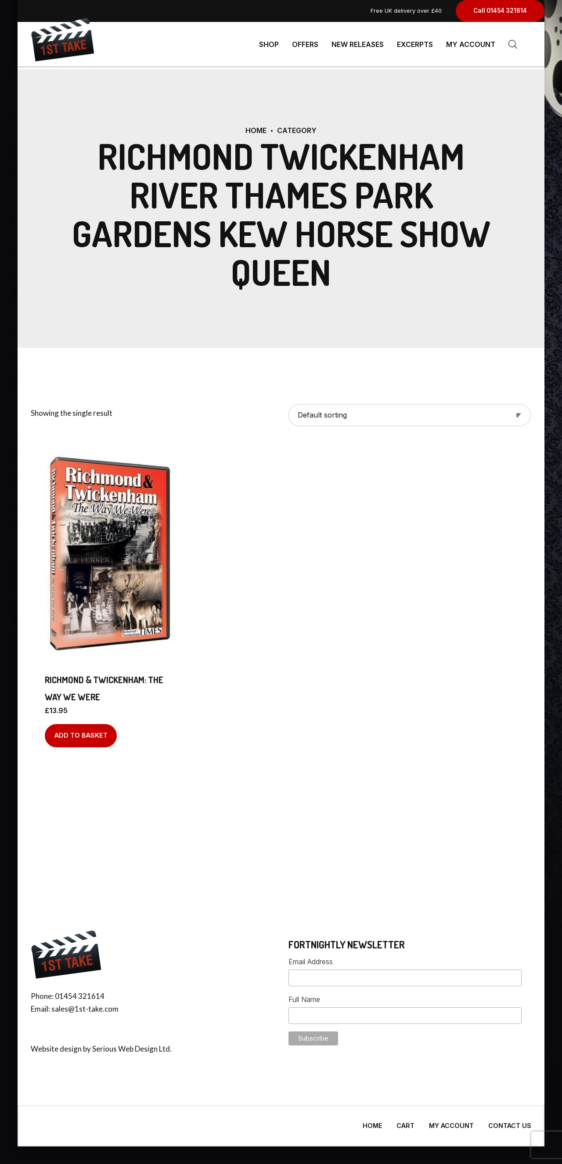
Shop (269, 44)
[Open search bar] (512, 44)
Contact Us (509, 1122)
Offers (305, 44)
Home (256, 127)
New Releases (357, 44)
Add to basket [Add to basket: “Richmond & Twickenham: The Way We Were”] (81, 731)
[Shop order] (409, 411)
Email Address (310, 958)
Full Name (304, 995)
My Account (470, 44)
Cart (405, 1122)
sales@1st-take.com (85, 1005)
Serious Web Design (125, 1045)
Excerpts (415, 44)
